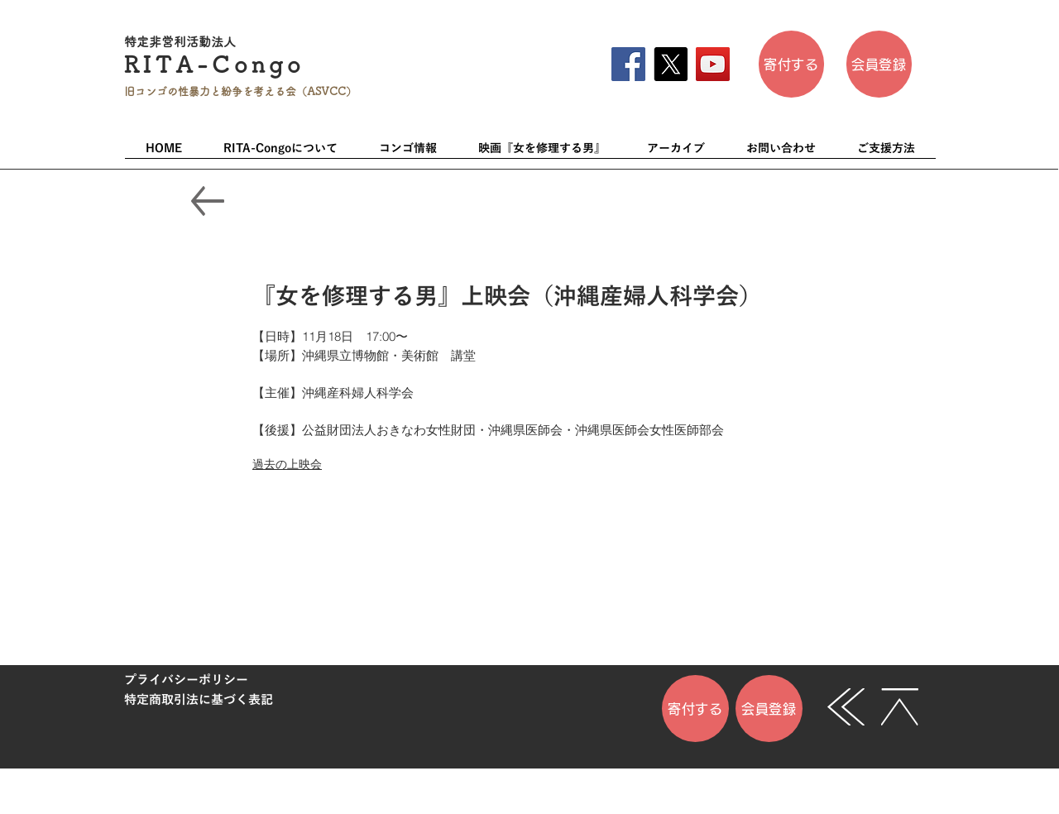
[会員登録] (769, 708)
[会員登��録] (879, 64)
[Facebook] (628, 64)
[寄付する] (791, 64)
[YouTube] (713, 64)
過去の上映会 (287, 464)
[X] (671, 64)
